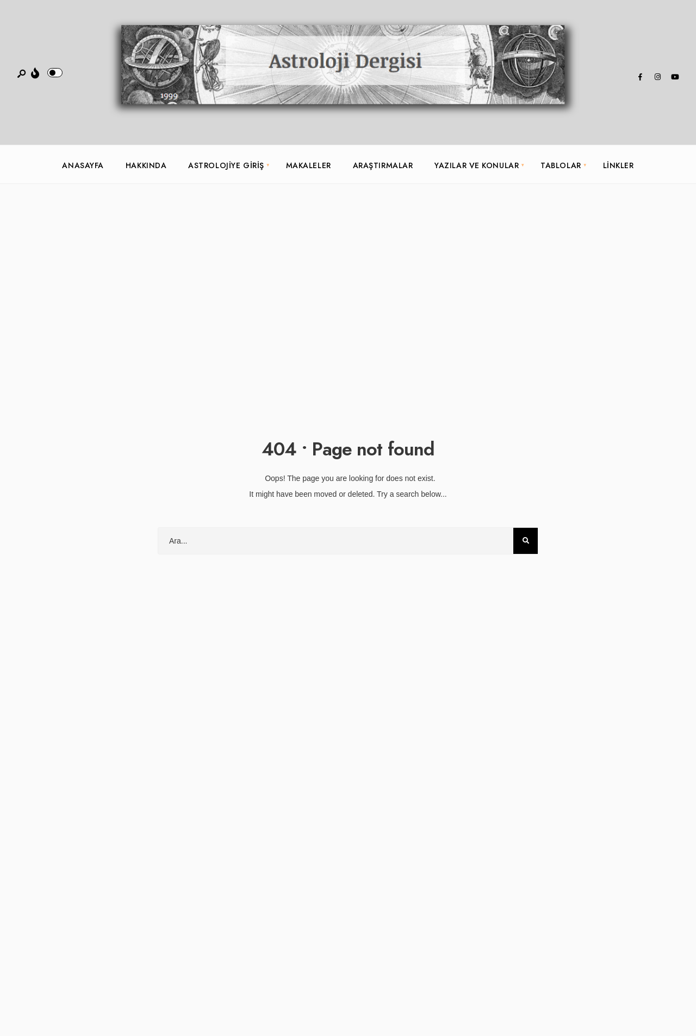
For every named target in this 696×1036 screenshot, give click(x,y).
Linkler (618, 165)
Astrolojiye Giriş (226, 165)
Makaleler (308, 165)
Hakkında (146, 165)
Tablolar (560, 165)
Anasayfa (82, 165)
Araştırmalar (383, 165)
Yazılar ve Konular (476, 165)
